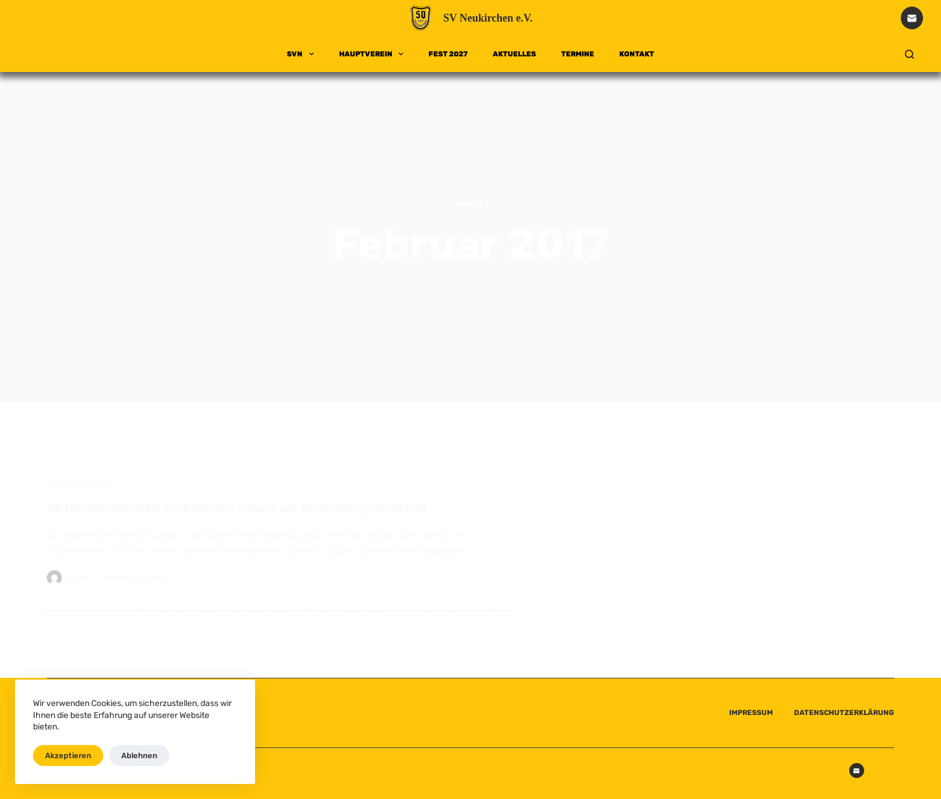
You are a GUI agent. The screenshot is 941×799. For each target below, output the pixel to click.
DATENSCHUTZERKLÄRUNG (844, 712)
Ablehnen (139, 755)
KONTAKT (636, 54)
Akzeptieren (68, 755)
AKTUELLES (514, 54)
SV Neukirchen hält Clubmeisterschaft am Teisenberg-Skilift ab (237, 516)
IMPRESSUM (751, 712)
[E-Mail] (912, 18)
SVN (302, 54)
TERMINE (577, 54)
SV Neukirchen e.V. (487, 18)
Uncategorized (77, 493)
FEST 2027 (447, 54)
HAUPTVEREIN (373, 54)
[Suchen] (909, 54)
